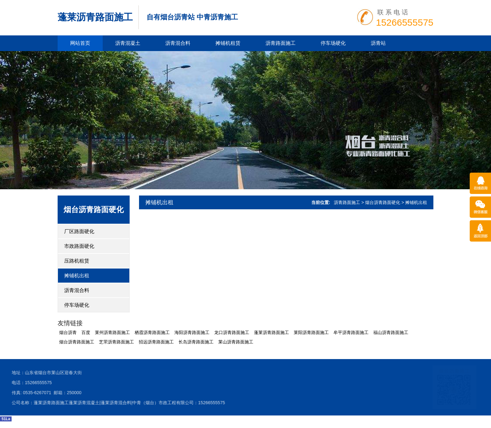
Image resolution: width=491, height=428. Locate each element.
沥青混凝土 (127, 43)
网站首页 (80, 43)
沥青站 (378, 43)
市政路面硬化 (79, 246)
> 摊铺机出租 (414, 202)
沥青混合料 (177, 43)
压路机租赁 (76, 261)
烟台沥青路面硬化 (94, 209)
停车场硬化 (333, 43)
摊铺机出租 (76, 275)
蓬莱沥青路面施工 (95, 17)
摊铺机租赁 (227, 43)
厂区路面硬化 (79, 231)
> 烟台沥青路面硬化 (380, 202)
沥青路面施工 (281, 43)
